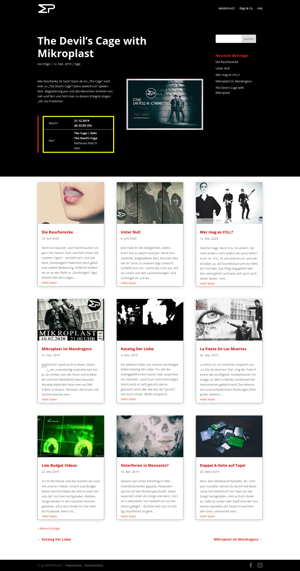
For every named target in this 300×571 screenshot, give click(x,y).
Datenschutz (94, 565)
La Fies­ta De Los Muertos (223, 348)
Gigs (77, 64)
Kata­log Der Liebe (137, 348)
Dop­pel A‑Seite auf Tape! (222, 465)
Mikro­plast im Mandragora (234, 81)
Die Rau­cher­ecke (227, 62)
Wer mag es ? (228, 75)
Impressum (73, 565)
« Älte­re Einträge (49, 528)
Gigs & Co (246, 8)
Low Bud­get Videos (59, 465)
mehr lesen (49, 283)
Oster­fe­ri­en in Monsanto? (145, 465)
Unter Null (223, 68)
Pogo (46, 64)
